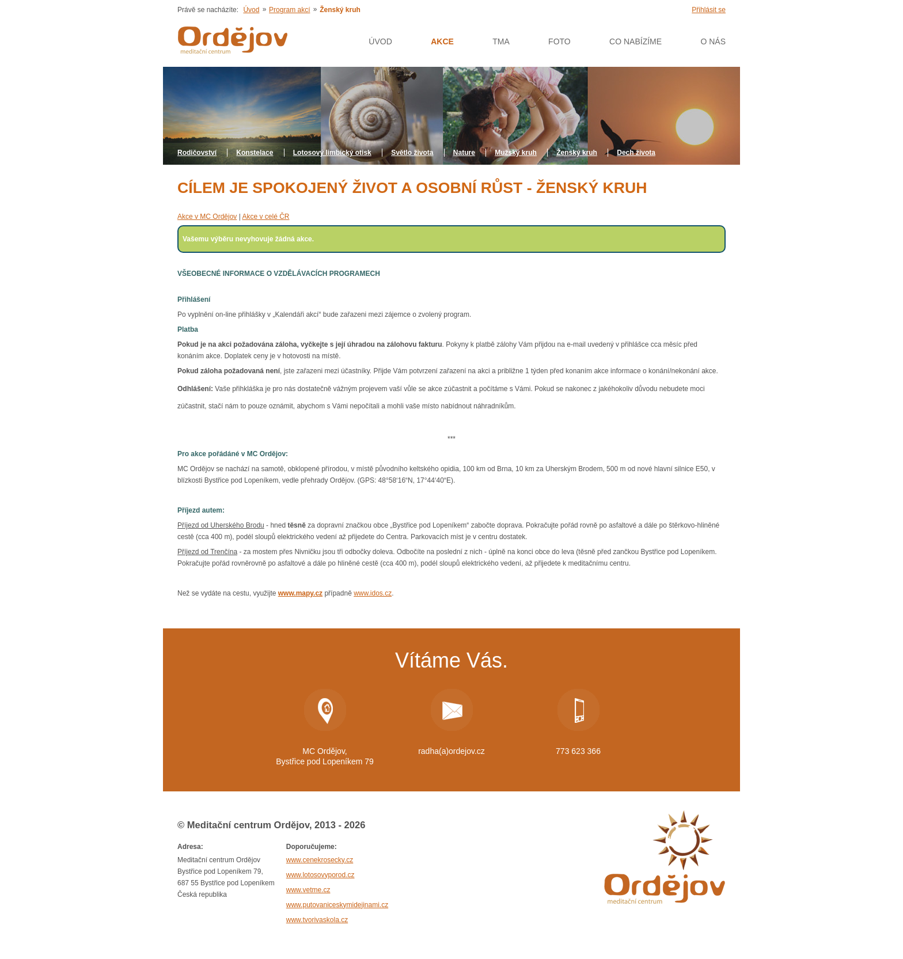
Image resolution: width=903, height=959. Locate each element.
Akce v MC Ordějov (207, 217)
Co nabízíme (635, 41)
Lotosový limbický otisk (332, 153)
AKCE (442, 41)
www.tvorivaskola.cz (317, 920)
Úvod (251, 10)
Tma (501, 41)
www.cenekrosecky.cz (319, 860)
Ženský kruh (576, 153)
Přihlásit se (709, 10)
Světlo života (412, 153)
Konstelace (254, 153)
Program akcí (289, 10)
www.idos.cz (373, 593)
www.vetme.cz (308, 890)
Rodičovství (197, 153)
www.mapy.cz (300, 593)
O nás (713, 41)
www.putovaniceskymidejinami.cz (337, 905)
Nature (464, 153)
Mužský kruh (516, 153)
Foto (559, 41)
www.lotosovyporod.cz (320, 875)
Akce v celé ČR (265, 217)
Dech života (636, 153)
